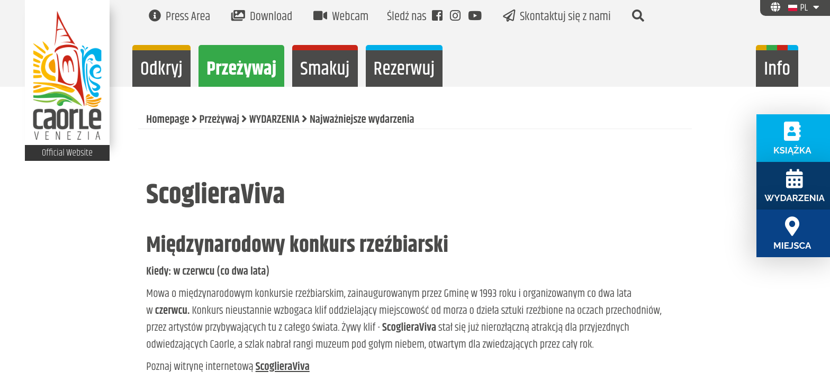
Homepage (167, 120)
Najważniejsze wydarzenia (362, 120)
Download (261, 17)
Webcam (340, 17)
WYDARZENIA (274, 120)
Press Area (179, 17)
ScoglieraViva (283, 367)
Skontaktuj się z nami (556, 17)
